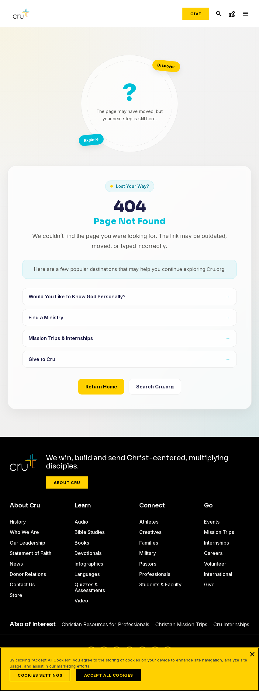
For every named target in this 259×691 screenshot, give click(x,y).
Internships (216, 543)
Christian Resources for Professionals (105, 624)
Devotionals (88, 553)
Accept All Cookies (108, 675)
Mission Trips (219, 532)
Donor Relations (28, 574)
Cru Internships (231, 624)
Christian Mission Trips (181, 624)
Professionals (154, 574)
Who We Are (24, 532)
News (16, 564)
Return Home (101, 387)
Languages (87, 574)
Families (148, 543)
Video (81, 601)
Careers (213, 553)
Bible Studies (89, 532)
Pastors (147, 564)
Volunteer (215, 564)
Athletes (148, 522)
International (218, 574)
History (18, 522)
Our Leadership (27, 543)
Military (147, 553)
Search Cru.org (155, 387)
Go (208, 505)
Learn (82, 505)
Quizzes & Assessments (89, 587)
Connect (152, 505)
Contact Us (22, 584)
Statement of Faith (30, 553)
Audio (81, 522)
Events (211, 522)
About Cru (67, 482)
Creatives (150, 532)
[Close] (252, 654)
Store (16, 595)
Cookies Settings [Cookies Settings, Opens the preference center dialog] (40, 675)
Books (81, 543)
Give (195, 13)
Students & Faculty (160, 584)
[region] (129, 669)
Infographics (88, 564)
